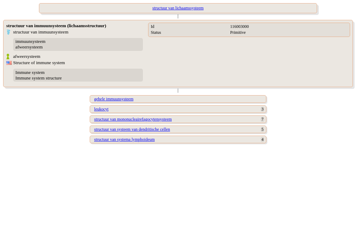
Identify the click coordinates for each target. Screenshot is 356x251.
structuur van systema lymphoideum (124, 139)
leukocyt (101, 109)
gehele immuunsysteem (114, 99)
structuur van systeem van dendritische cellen (132, 129)
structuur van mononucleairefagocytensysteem (133, 119)
